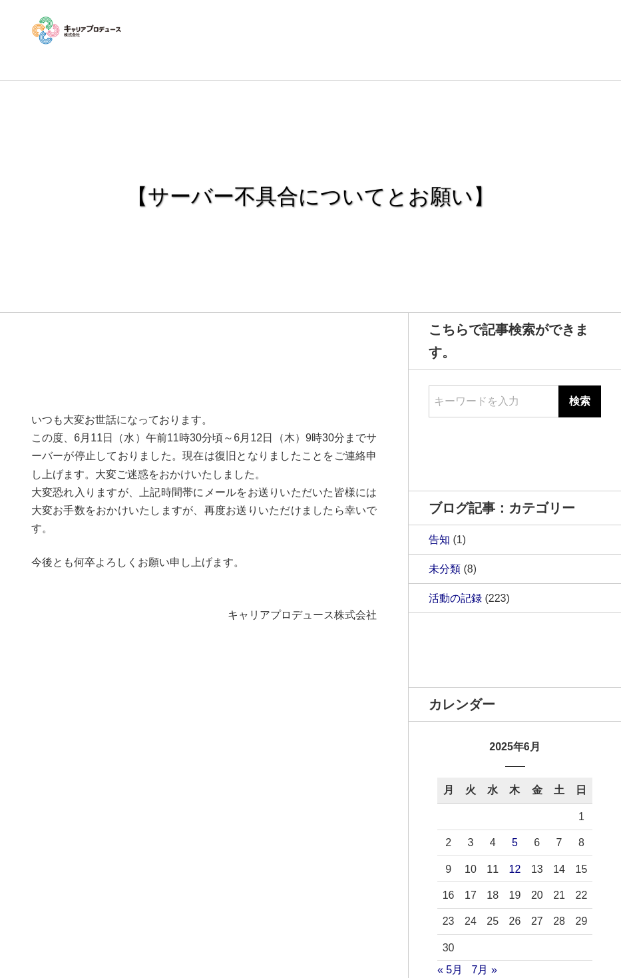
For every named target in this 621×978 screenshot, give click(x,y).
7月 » (484, 969)
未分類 (445, 569)
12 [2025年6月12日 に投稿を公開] (515, 869)
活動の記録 (455, 598)
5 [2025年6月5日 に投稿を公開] (515, 842)
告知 (439, 539)
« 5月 (450, 969)
